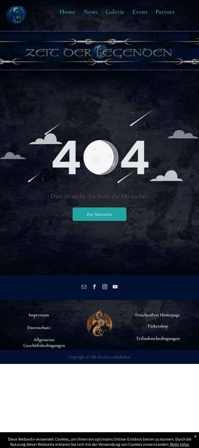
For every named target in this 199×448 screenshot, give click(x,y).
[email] (84, 287)
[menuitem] (68, 12)
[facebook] (94, 287)
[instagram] (104, 287)
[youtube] (115, 287)
